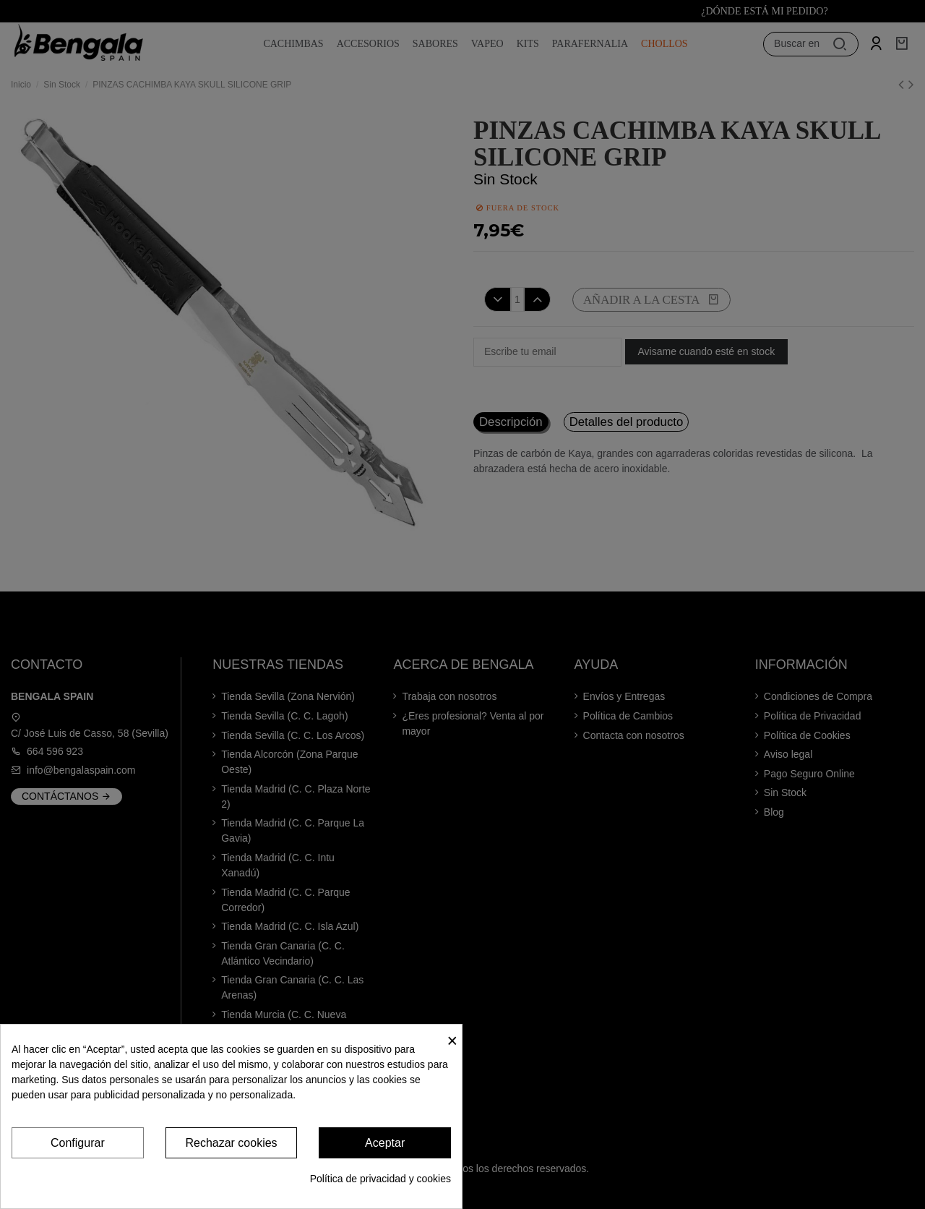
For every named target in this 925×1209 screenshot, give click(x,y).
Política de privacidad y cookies (380, 1178)
